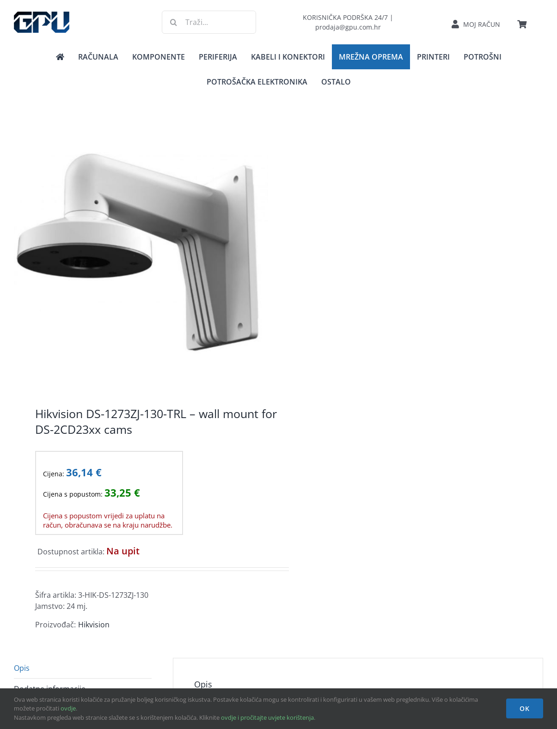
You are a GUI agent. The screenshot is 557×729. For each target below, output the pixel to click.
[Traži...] (209, 22)
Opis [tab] (22, 668)
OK (525, 708)
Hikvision (94, 625)
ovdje (68, 708)
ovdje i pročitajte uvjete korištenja (267, 717)
